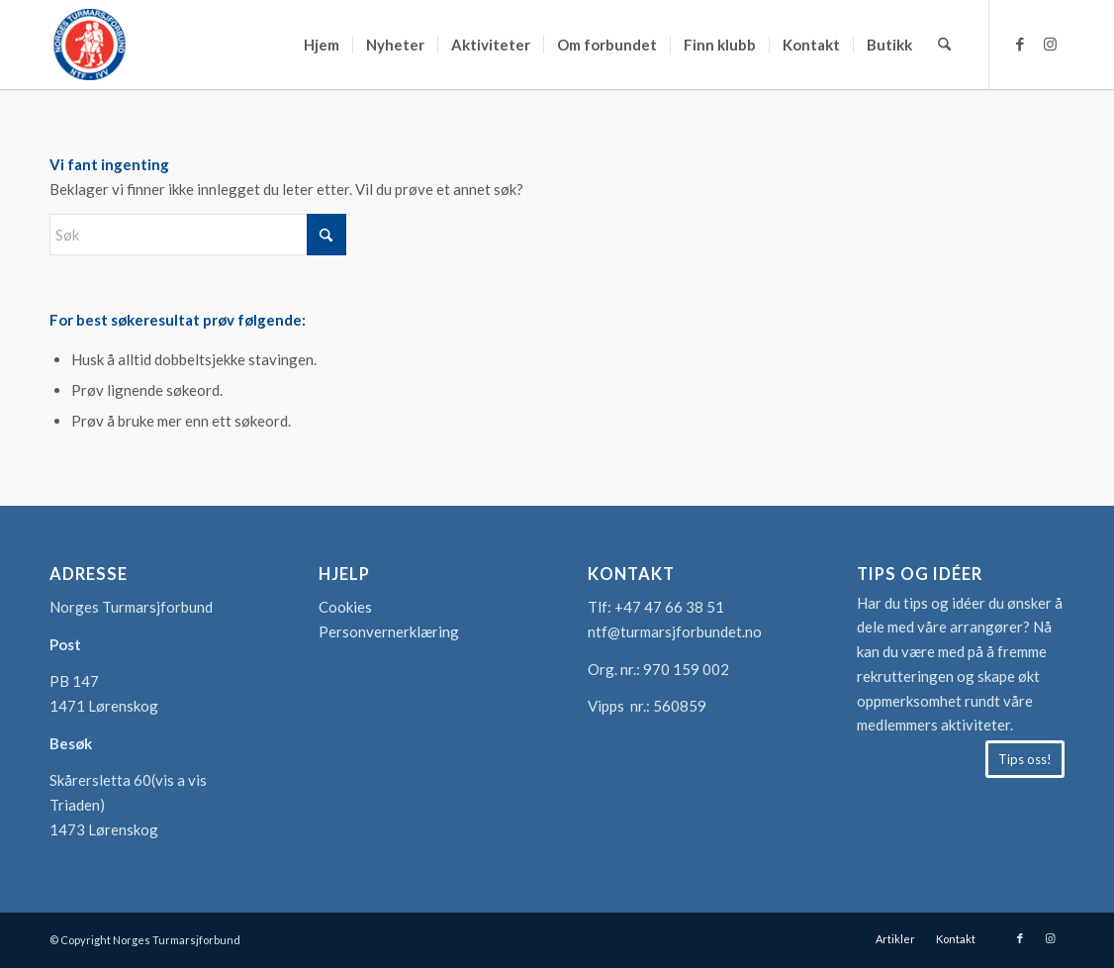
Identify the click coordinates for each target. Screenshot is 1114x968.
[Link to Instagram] (1050, 43)
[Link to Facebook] (1020, 43)
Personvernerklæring (389, 631)
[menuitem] (321, 44)
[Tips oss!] (1025, 759)
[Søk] (944, 44)
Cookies (345, 607)
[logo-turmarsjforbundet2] (89, 44)
